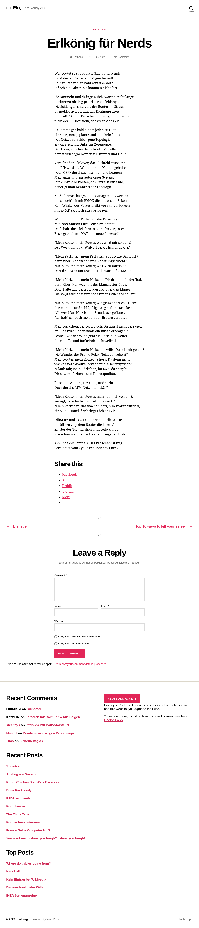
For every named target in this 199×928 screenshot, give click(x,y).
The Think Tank (17, 814)
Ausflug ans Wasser (21, 774)
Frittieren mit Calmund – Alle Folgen (52, 717)
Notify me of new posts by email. (74, 643)
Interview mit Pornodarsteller (47, 725)
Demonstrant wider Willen (25, 887)
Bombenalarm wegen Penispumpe (49, 733)
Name (58, 606)
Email (105, 606)
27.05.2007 (99, 57)
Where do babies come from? (28, 863)
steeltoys (13, 725)
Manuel (11, 733)
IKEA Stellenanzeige (21, 895)
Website (58, 621)
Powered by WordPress (45, 919)
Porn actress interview (23, 822)
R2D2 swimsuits (18, 798)
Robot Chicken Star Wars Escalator (33, 782)
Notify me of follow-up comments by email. (79, 636)
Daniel (80, 57)
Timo (10, 741)
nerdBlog (13, 8)
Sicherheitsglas (31, 741)
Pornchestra (15, 806)
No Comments (121, 57)
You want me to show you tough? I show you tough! (45, 838)
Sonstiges (99, 29)
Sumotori (34, 709)
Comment (60, 575)
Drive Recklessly (19, 790)
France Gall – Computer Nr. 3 (28, 830)
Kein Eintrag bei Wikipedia (26, 879)
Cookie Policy (113, 720)
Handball (13, 871)
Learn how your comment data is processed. (80, 664)
